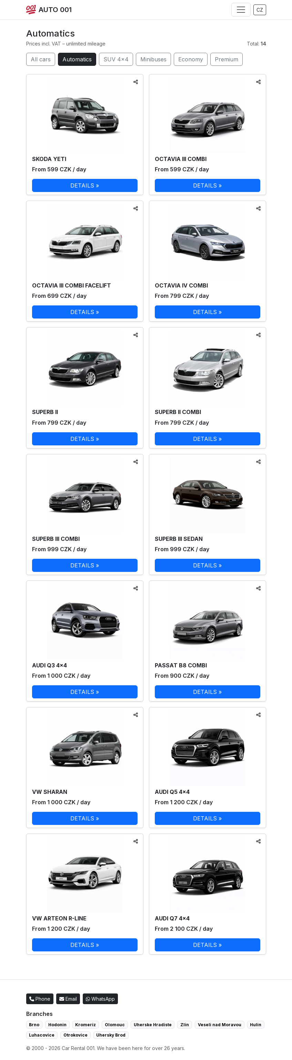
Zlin (184, 1024)
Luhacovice (41, 1035)
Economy (190, 59)
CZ (259, 10)
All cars (41, 59)
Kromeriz (85, 1024)
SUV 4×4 (116, 59)
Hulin (255, 1024)
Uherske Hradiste (153, 1024)
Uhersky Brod (110, 1035)
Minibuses (153, 59)
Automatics (77, 59)
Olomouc (115, 1024)
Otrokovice (75, 1035)
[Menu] (241, 10)
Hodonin (57, 1024)
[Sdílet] (135, 82)
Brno (34, 1024)
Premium (226, 59)
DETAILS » (84, 185)
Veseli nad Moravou (219, 1024)
